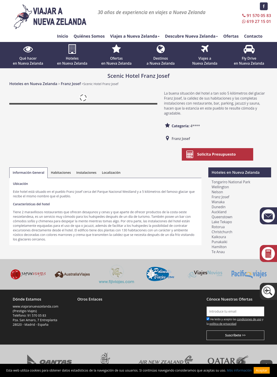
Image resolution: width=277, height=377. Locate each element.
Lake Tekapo (222, 222)
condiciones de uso (249, 319)
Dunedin (219, 207)
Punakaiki (219, 242)
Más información (239, 370)
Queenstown (222, 217)
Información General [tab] (28, 172)
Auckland (219, 212)
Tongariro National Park (231, 182)
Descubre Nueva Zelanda (191, 36)
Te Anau (218, 252)
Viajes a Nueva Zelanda (135, 36)
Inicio (62, 36)
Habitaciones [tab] (61, 172)
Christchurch (222, 232)
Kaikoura (219, 237)
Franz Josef (71, 83)
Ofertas (231, 36)
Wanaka (218, 202)
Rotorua (218, 227)
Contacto (253, 36)
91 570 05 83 (256, 15)
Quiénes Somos (89, 36)
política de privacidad (222, 324)
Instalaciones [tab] (86, 172)
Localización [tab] (111, 172)
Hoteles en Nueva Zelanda (33, 83)
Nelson (217, 192)
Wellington (220, 187)
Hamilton (219, 247)
